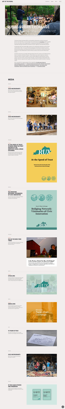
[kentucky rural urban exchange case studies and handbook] (42, 394)
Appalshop (42, 41)
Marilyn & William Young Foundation (27, 66)
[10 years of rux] (42, 338)
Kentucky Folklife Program (19, 65)
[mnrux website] (42, 312)
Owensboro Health (41, 66)
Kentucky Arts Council (45, 63)
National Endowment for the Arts (33, 63)
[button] (47, 1)
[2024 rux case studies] (42, 162)
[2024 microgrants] (42, 97)
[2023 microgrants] (42, 365)
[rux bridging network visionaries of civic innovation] (42, 210)
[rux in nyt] (42, 251)
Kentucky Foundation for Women (32, 65)
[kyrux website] (42, 284)
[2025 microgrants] (42, 125)
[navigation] (23, 1)
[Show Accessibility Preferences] (63, 407)
